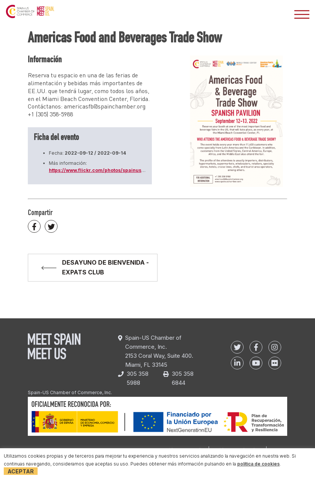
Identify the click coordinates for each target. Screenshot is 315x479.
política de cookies (258, 464)
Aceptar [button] (21, 471)
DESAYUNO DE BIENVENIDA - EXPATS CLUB (105, 267)
